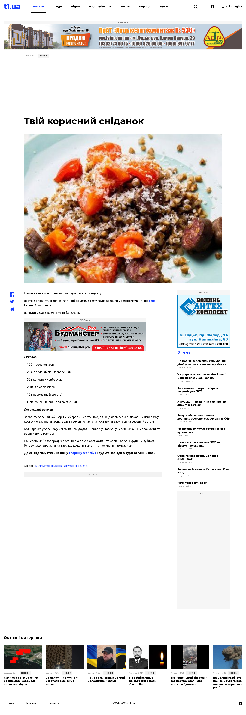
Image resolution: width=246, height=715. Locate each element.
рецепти (83, 465)
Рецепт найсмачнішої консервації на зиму (203, 471)
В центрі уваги (102, 6)
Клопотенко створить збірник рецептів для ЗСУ (198, 390)
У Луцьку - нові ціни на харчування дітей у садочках (201, 403)
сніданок (56, 465)
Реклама (30, 703)
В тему (183, 352)
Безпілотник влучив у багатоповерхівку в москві (61, 681)
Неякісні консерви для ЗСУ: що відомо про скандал (199, 444)
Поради (147, 6)
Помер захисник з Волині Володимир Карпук (106, 679)
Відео (77, 6)
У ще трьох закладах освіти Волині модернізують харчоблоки (201, 376)
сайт (152, 300)
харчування (70, 465)
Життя (127, 6)
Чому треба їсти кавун (192, 483)
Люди (60, 6)
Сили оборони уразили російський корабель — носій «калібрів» (21, 681)
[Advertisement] (123, 87)
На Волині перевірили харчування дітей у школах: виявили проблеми (201, 363)
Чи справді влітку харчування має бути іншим (201, 430)
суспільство (42, 465)
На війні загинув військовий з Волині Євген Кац (144, 681)
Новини (40, 6)
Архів (166, 6)
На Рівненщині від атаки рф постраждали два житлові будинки (189, 681)
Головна (9, 703)
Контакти (53, 703)
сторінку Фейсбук (82, 453)
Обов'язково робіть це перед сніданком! (197, 457)
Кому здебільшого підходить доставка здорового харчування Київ (203, 417)
